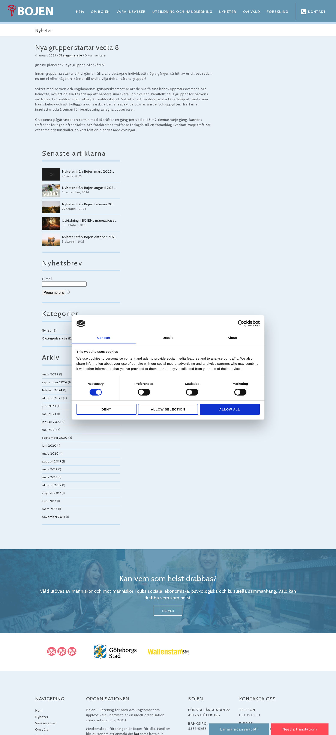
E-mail (237, 186)
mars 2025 (240, 281)
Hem (78, 12)
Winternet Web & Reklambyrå (195, 719)
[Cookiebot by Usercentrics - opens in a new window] (241, 323)
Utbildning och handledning (181, 12)
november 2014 (243, 423)
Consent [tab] (103, 337)
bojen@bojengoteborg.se (263, 636)
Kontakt (317, 12)
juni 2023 (239, 313)
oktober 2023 (242, 305)
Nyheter (226, 12)
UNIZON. (120, 665)
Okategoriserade (64, 55)
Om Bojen (98, 12)
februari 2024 (242, 297)
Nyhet (236, 237)
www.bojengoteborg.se (261, 650)
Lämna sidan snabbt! (237, 729)
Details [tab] (168, 337)
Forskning (276, 12)
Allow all (229, 409)
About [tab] (232, 337)
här (132, 641)
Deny (106, 409)
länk (246, 663)
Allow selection (168, 409)
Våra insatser (129, 12)
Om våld (250, 12)
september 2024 (244, 289)
